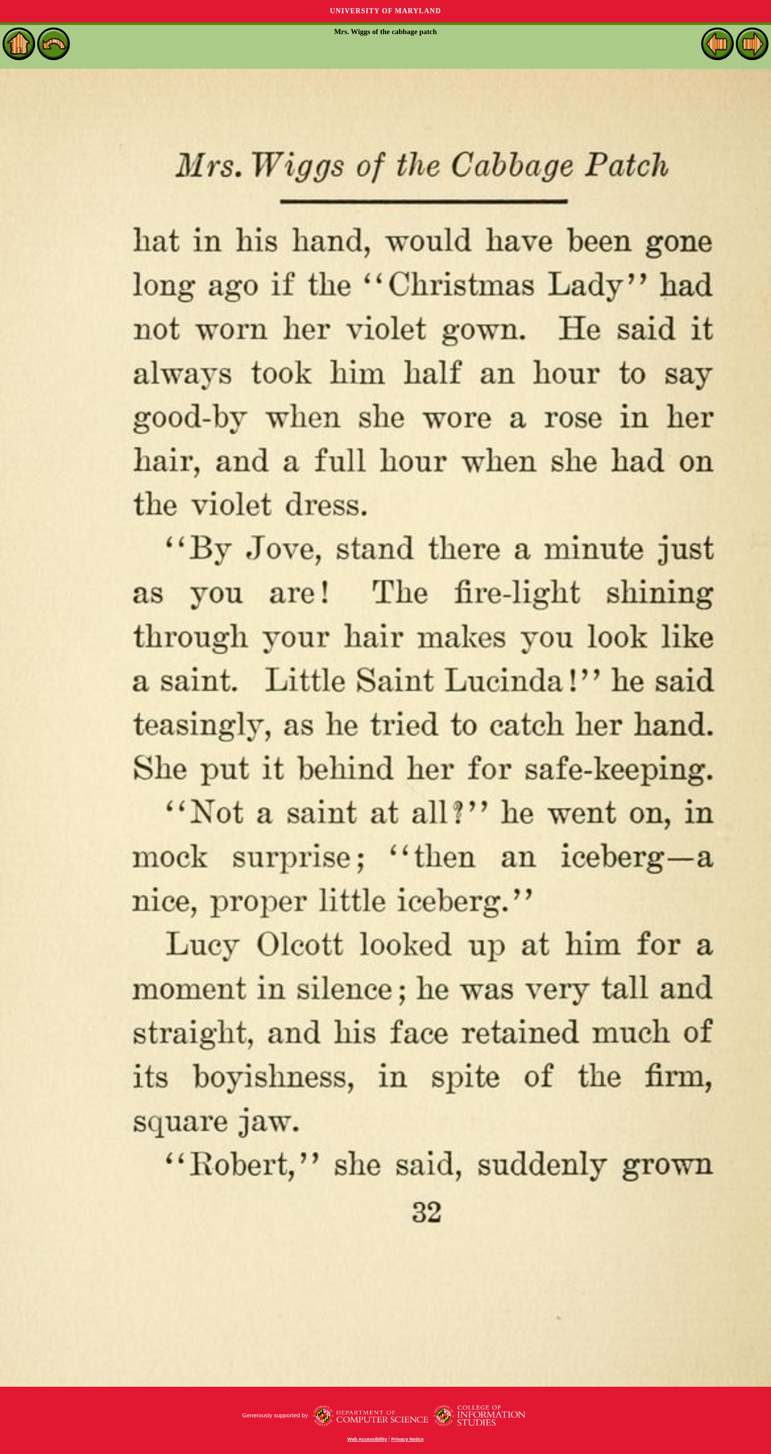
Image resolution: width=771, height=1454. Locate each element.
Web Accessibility (367, 1439)
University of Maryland (385, 11)
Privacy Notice (407, 1439)
